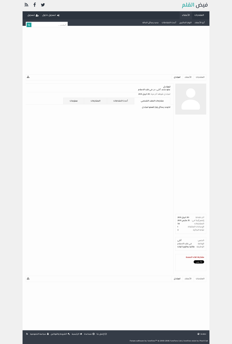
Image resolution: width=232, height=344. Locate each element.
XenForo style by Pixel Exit (196, 341)
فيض (195, 5)
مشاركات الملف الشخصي (152, 101)
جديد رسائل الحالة (150, 22)
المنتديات (199, 15)
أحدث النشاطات (169, 22)
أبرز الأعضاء (200, 22)
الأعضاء (186, 15)
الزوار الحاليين (185, 22)
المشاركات (95, 101)
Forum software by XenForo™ (156, 341)
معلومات (74, 101)
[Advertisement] (116, 50)
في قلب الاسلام (184, 243)
